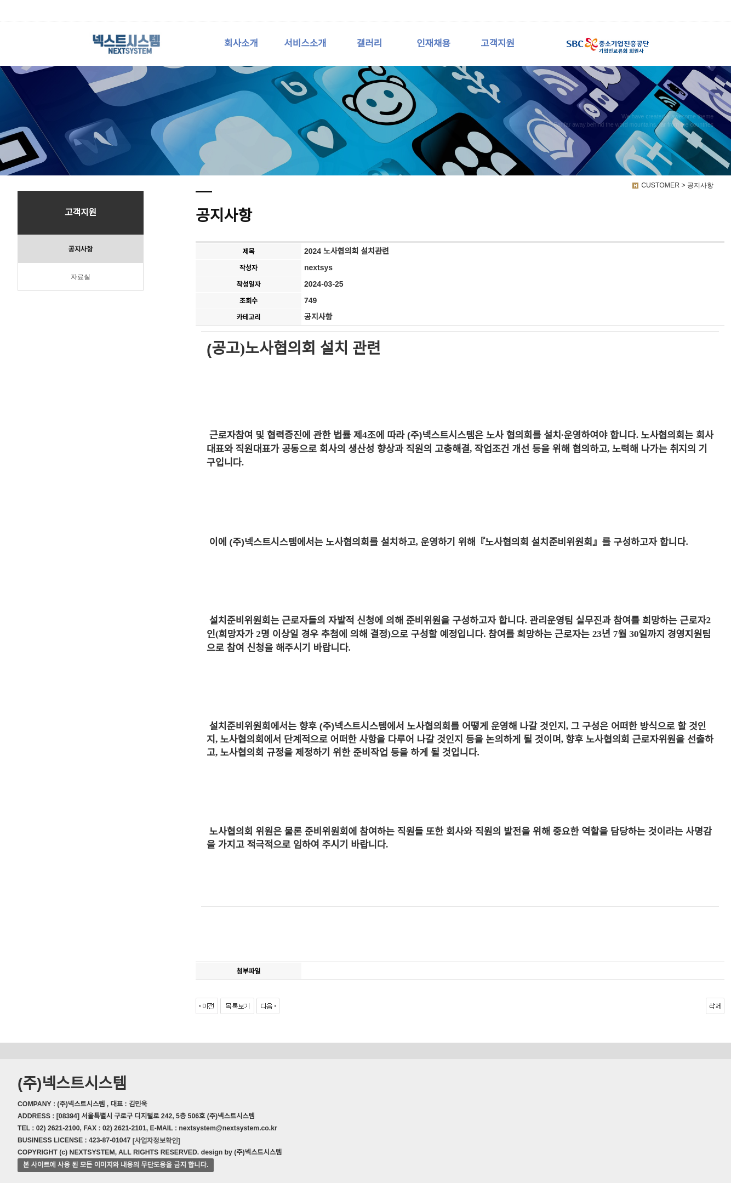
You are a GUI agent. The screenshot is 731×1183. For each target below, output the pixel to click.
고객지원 (498, 43)
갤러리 (369, 43)
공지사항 (80, 249)
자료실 (80, 277)
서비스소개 (305, 43)
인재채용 (433, 43)
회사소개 (241, 43)
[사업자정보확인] (156, 1140)
